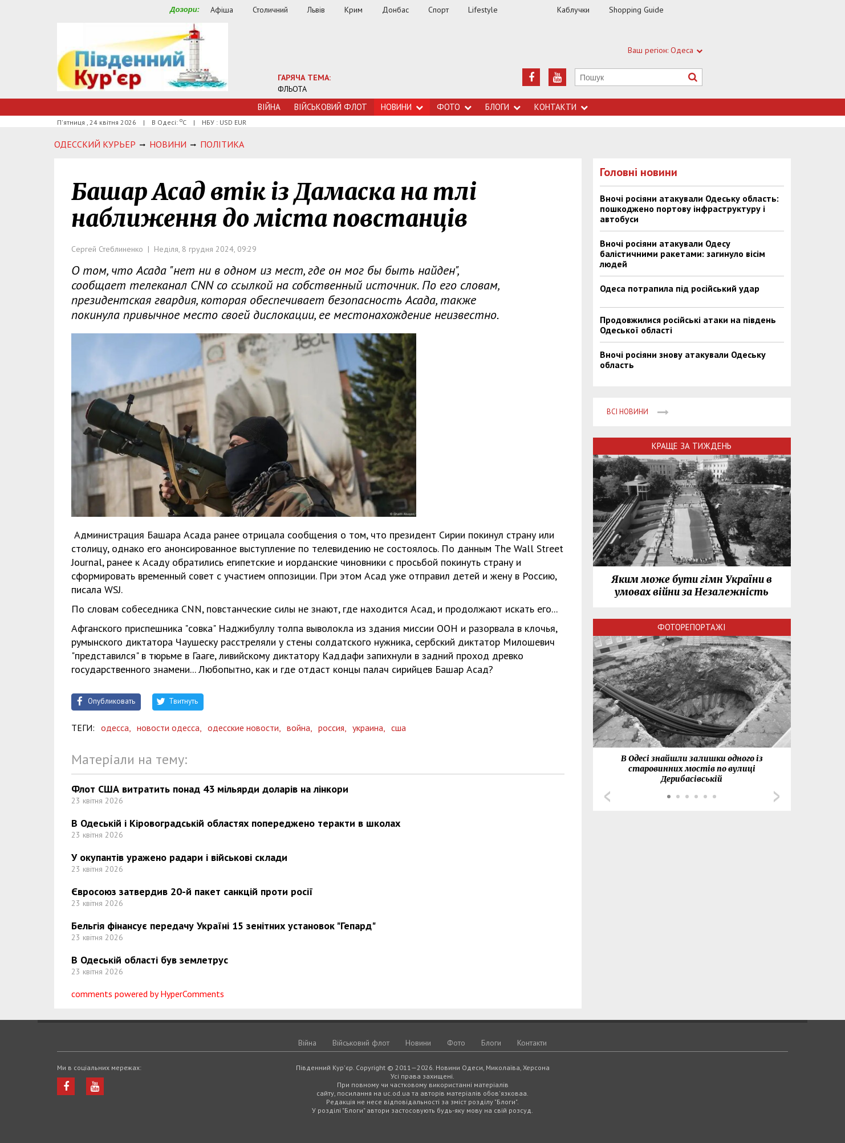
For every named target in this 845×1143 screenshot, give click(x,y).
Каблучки (573, 10)
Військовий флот (330, 106)
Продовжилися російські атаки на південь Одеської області (688, 325)
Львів (316, 10)
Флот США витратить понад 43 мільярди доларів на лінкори (209, 788)
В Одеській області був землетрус (149, 959)
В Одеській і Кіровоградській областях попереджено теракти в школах (235, 823)
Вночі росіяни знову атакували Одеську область (683, 359)
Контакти (561, 106)
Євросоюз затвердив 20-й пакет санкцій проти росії (192, 891)
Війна (269, 106)
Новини (402, 106)
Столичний (270, 10)
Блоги (503, 106)
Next (776, 796)
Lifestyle (483, 10)
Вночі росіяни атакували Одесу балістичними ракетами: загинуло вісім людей (682, 254)
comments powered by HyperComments (147, 993)
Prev (607, 796)
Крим (353, 10)
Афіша (221, 10)
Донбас (395, 10)
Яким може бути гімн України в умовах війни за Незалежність (691, 585)
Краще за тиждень (692, 445)
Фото (454, 106)
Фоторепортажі (691, 627)
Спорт (438, 10)
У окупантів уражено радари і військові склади (179, 857)
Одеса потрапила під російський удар (679, 288)
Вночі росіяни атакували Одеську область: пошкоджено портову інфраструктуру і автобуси (689, 208)
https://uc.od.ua (142, 61)
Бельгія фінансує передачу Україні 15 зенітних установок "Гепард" (223, 925)
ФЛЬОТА (292, 89)
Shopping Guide (636, 10)
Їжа (533, 10)
